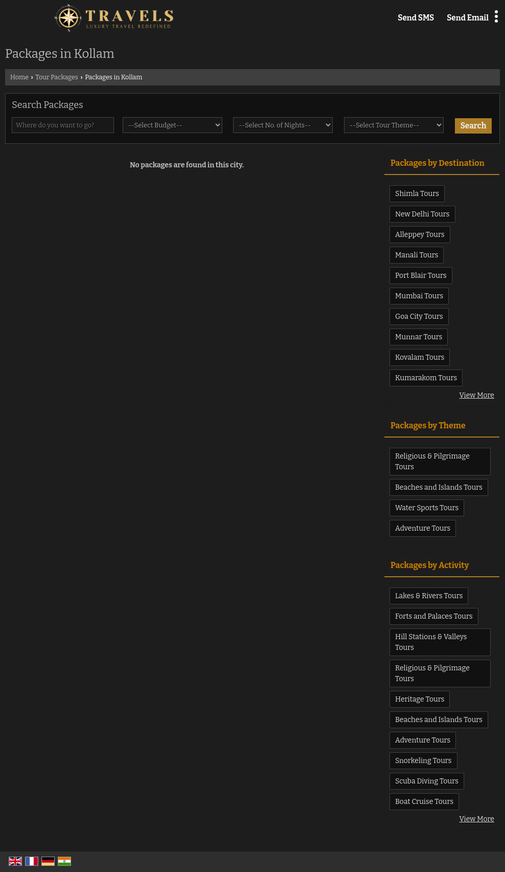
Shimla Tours (417, 193)
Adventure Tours (422, 528)
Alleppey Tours (420, 234)
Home (19, 77)
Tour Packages (56, 77)
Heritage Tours (419, 699)
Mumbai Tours (419, 296)
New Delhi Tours (422, 214)
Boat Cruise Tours (424, 801)
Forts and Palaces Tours (434, 616)
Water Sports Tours (426, 508)
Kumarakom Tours (426, 378)
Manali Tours (416, 255)
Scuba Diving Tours (426, 781)
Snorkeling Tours (423, 760)
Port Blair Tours (421, 275)
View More (477, 395)
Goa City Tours (419, 316)
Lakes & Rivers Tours (429, 596)
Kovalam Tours (419, 357)
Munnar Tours (418, 337)
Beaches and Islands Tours (439, 487)
